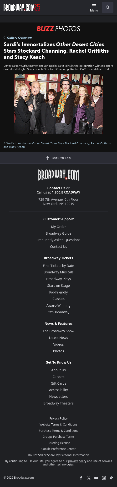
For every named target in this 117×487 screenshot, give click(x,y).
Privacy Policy (59, 418)
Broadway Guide (58, 233)
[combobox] (105, 7)
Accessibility (58, 389)
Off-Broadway (58, 312)
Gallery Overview (18, 37)
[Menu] (94, 8)
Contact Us (56, 188)
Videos (58, 344)
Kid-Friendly (58, 292)
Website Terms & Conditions (58, 424)
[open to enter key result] (107, 7)
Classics (58, 298)
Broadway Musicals (59, 272)
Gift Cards (58, 383)
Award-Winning (58, 305)
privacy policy (77, 461)
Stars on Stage (58, 285)
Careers (58, 376)
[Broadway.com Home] (22, 7)
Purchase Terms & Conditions (58, 431)
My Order (58, 226)
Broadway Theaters (58, 403)
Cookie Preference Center (58, 449)
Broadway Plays (58, 279)
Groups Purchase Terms (59, 437)
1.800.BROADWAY (66, 192)
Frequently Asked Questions (59, 240)
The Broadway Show (58, 331)
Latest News (58, 337)
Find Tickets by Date (58, 265)
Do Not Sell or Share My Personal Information (58, 455)
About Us (58, 370)
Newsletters (58, 396)
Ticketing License (58, 443)
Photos (58, 351)
